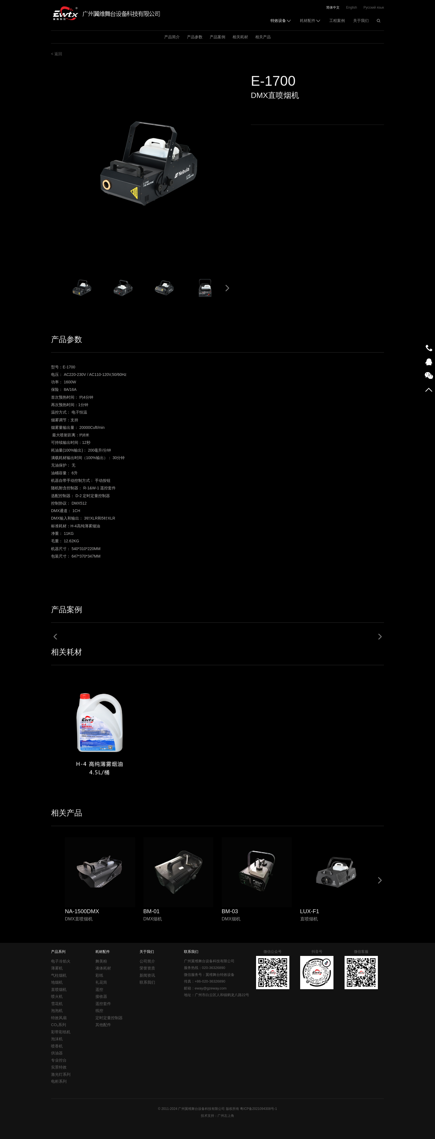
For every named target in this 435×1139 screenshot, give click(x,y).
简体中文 (333, 7)
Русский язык (373, 7)
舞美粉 (101, 961)
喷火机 (57, 996)
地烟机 (57, 982)
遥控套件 (103, 1003)
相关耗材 (240, 37)
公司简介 (147, 961)
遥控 (99, 989)
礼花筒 (101, 982)
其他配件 (103, 1024)
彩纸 (99, 975)
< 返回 (56, 54)
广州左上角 (226, 1116)
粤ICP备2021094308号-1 (258, 1109)
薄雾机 (57, 968)
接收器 (101, 996)
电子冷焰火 (60, 961)
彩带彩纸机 (60, 1032)
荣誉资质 (147, 968)
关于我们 (361, 20)
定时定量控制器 (109, 1018)
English (351, 7)
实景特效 (59, 1067)
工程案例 (337, 20)
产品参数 (195, 37)
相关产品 (263, 37)
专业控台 (59, 1060)
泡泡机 (57, 1010)
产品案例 (217, 37)
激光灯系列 (60, 1074)
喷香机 (57, 1046)
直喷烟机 (59, 989)
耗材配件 (310, 20)
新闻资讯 (147, 975)
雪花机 (57, 1003)
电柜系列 (59, 1081)
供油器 (57, 1053)
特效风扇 (59, 1018)
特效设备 (281, 20)
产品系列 (58, 952)
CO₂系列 (58, 1024)
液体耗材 (103, 968)
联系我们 (147, 982)
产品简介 (172, 37)
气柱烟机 (59, 975)
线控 (99, 1010)
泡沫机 (57, 1039)
